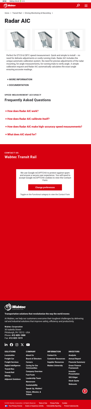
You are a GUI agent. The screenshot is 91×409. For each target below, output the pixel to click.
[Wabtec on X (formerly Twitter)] (22, 345)
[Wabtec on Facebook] (11, 345)
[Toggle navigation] (86, 5)
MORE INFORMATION (19, 79)
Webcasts (73, 384)
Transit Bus (9, 369)
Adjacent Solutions (13, 379)
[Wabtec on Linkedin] (6, 345)
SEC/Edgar (73, 377)
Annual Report (75, 358)
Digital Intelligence (12, 365)
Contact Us (52, 355)
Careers (29, 362)
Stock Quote (74, 380)
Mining (7, 375)
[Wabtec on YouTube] (28, 345)
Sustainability (31, 385)
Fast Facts (30, 374)
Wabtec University (55, 365)
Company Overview (34, 371)
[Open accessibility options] (84, 391)
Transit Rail (17, 13)
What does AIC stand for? (20, 134)
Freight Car (9, 358)
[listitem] (45, 39)
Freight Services (11, 362)
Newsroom (30, 381)
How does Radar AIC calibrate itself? (27, 118)
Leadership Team (33, 378)
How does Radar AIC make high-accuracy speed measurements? (43, 126)
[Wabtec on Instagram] (16, 345)
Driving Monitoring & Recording (38, 13)
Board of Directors (33, 358)
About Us (30, 355)
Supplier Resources (55, 362)
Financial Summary (77, 362)
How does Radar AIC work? (22, 110)
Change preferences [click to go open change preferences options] (45, 187)
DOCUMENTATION (18, 84)
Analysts (72, 355)
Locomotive (10, 355)
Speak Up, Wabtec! (34, 388)
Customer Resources (56, 358)
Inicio (7, 13)
